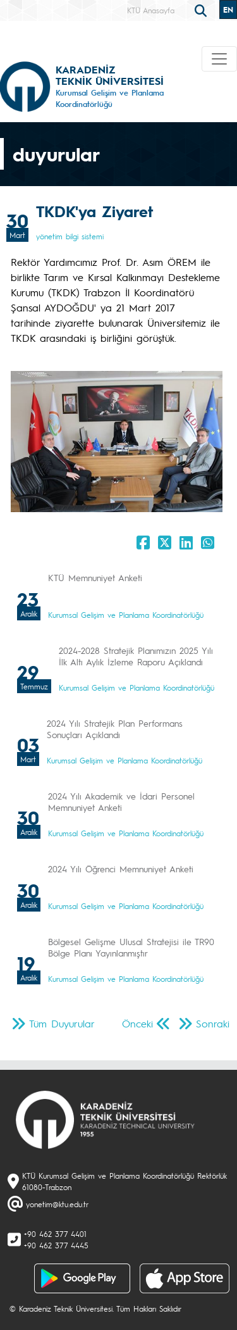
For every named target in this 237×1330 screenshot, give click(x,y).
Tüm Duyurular (62, 1023)
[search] (202, 9)
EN (228, 9)
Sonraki (212, 1023)
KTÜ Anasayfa (150, 10)
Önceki (137, 1023)
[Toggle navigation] (219, 59)
